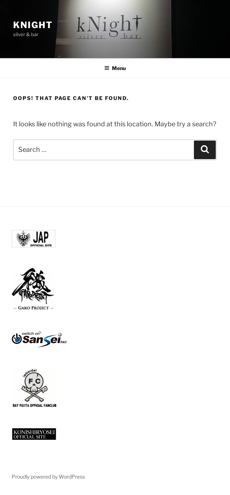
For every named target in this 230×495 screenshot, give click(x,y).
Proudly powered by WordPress (48, 476)
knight (33, 25)
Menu (115, 68)
